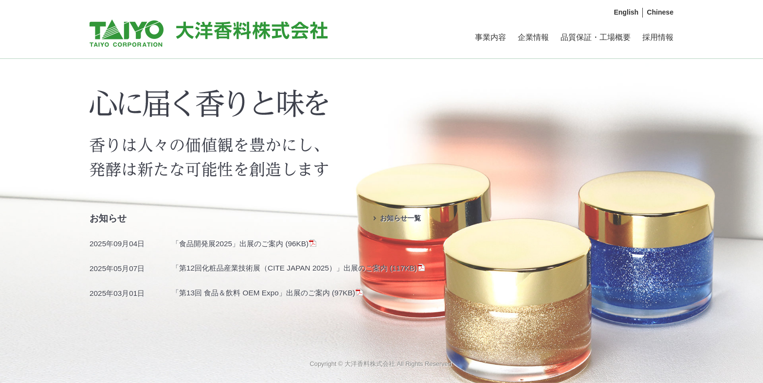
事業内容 (490, 37)
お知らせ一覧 (400, 218)
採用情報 (657, 37)
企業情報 (533, 37)
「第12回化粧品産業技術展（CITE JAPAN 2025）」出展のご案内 (280, 268)
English (626, 12)
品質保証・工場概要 (596, 37)
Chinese (660, 12)
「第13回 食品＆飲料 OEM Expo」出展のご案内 (252, 293)
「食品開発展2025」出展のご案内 (228, 243)
